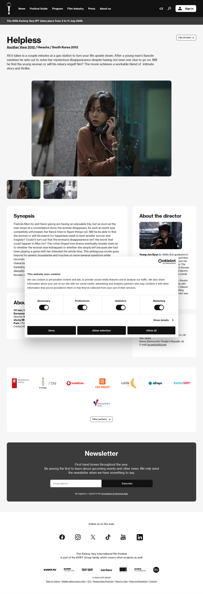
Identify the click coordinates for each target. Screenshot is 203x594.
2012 (31, 47)
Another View (17, 47)
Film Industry (75, 8)
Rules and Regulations (138, 582)
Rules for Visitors (53, 582)
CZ (161, 8)
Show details (161, 320)
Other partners (99, 419)
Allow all (151, 330)
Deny (51, 330)
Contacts (153, 582)
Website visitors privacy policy (74, 582)
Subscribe (127, 484)
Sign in (185, 8)
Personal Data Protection (103, 582)
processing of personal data (114, 494)
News (21, 8)
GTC (89, 582)
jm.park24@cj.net (156, 344)
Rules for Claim (121, 582)
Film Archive (184, 37)
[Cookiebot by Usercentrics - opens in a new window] (161, 261)
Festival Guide (39, 8)
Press (91, 8)
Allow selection (101, 330)
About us (105, 8)
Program (57, 8)
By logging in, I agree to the (101, 494)
